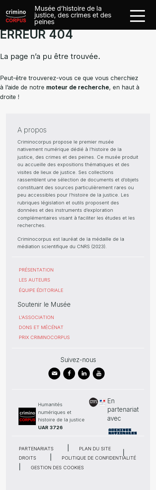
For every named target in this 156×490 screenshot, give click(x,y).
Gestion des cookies (57, 467)
